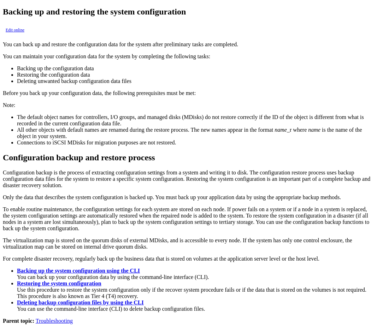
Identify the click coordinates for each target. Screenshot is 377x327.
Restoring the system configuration (59, 283)
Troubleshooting (54, 321)
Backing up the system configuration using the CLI (78, 271)
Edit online (15, 30)
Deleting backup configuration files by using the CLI (80, 302)
